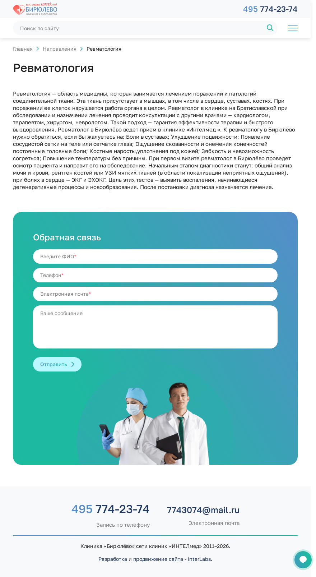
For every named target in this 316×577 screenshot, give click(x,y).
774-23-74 (270, 9)
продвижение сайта (158, 559)
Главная (23, 49)
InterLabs (199, 559)
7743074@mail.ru (203, 510)
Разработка (112, 559)
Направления (59, 49)
